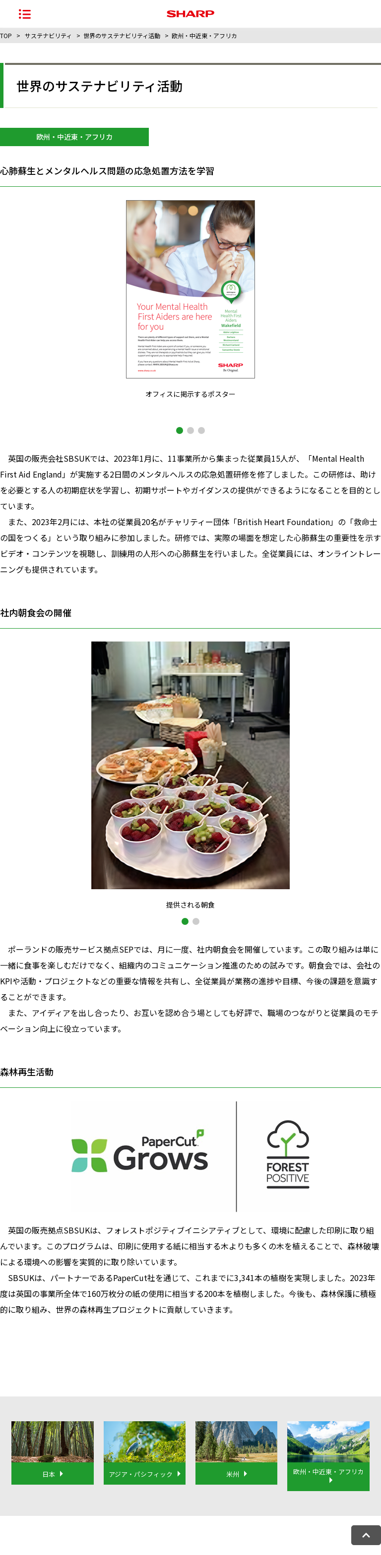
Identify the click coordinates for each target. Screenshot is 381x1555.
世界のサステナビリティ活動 (121, 35)
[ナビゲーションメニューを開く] (25, 14)
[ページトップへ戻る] (366, 1535)
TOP (6, 35)
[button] (179, 430)
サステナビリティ (48, 35)
